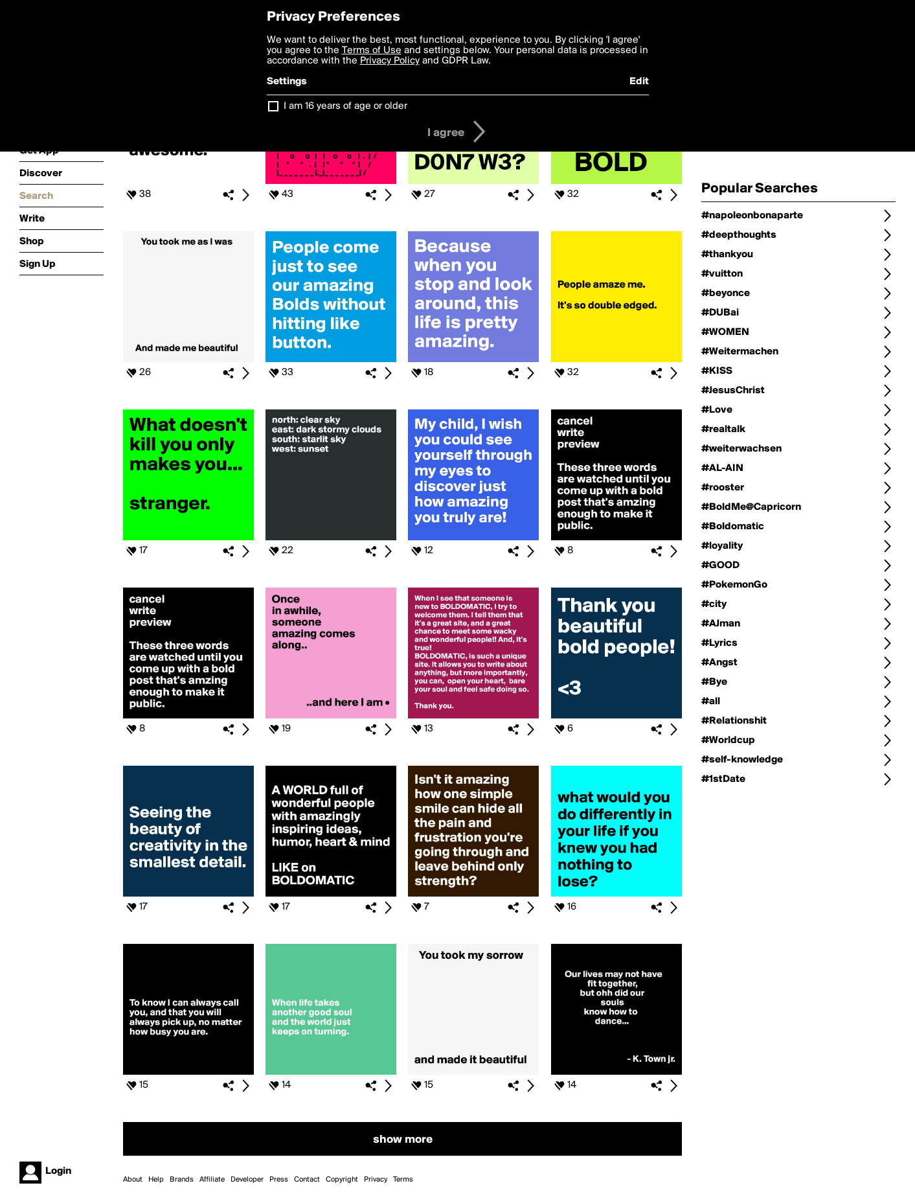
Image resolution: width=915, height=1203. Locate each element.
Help (156, 1180)
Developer (247, 1180)
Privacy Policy (390, 61)
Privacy (375, 1180)
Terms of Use (371, 50)
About (132, 1180)
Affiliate (212, 1180)
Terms (403, 1180)
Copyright (342, 1180)
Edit (639, 81)
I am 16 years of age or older (345, 106)
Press (278, 1180)
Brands (182, 1180)
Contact (307, 1180)
